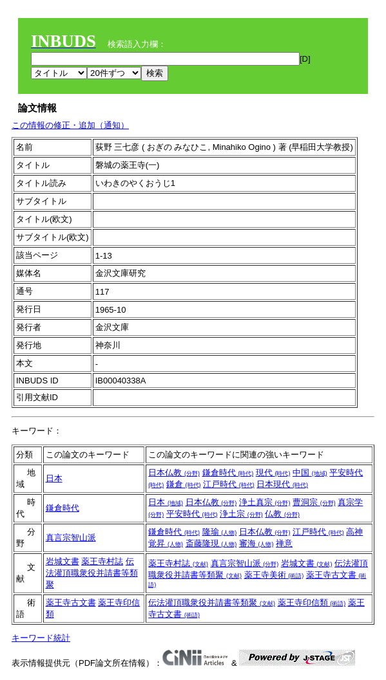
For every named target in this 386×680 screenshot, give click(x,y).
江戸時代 (229, 484)
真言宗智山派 (71, 537)
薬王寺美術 (274, 575)
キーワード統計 (41, 638)
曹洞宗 (314, 502)
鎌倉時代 (228, 472)
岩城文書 (62, 561)
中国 (310, 472)
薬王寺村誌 (102, 561)
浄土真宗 (265, 502)
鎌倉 (183, 484)
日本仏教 (174, 472)
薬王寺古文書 (71, 602)
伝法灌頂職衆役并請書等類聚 (92, 572)
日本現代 (282, 484)
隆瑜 (219, 532)
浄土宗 (241, 514)
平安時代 (192, 514)
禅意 (284, 543)
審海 (256, 543)
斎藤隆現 (211, 543)
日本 (54, 478)
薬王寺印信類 (312, 602)
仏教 (282, 514)
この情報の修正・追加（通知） (70, 125)
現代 (273, 472)
